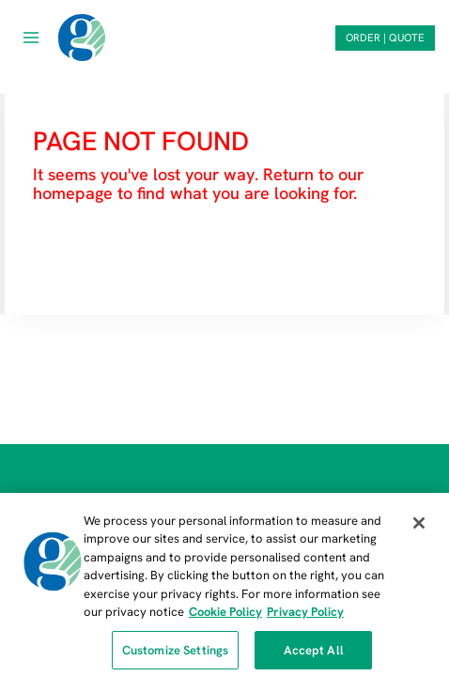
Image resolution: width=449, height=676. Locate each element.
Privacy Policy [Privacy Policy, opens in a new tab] (305, 617)
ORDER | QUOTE (385, 37)
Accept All (314, 656)
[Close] (419, 528)
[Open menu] (31, 37)
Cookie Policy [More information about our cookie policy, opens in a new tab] (225, 617)
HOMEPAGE (82, 248)
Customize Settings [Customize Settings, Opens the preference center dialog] (175, 656)
